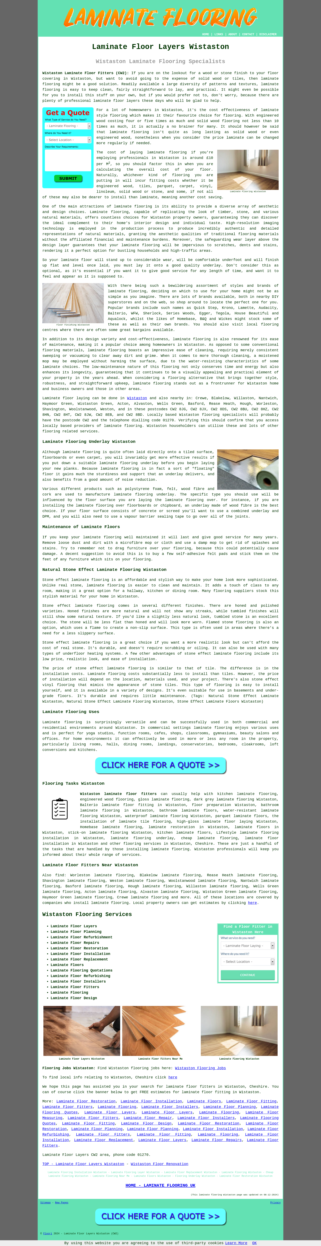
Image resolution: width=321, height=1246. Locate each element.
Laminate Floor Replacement (103, 1140)
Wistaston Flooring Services (87, 915)
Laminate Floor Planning (229, 1107)
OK (254, 1243)
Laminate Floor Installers (169, 1107)
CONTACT (248, 34)
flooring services (142, 844)
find (59, 875)
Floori (47, 1233)
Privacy (275, 1202)
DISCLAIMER (268, 34)
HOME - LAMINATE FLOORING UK (160, 1185)
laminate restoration (171, 827)
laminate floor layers (116, 101)
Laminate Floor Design (146, 1123)
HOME (205, 34)
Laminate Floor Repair (148, 1118)
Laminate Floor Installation (151, 1101)
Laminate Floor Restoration (86, 1101)
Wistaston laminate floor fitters (118, 794)
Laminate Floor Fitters (67, 1107)
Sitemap (45, 1202)
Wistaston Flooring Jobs (200, 1068)
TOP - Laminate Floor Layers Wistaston (83, 1164)
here (252, 903)
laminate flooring (129, 132)
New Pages (61, 1202)
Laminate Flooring (117, 1107)
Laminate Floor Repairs (216, 1140)
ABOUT (232, 34)
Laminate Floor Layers (109, 1112)
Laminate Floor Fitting (251, 1101)
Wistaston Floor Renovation (159, 1164)
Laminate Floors (204, 1101)
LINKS (218, 34)
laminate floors (252, 827)
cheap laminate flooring (209, 838)
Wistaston (137, 398)
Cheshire (204, 844)
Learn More (236, 1243)
